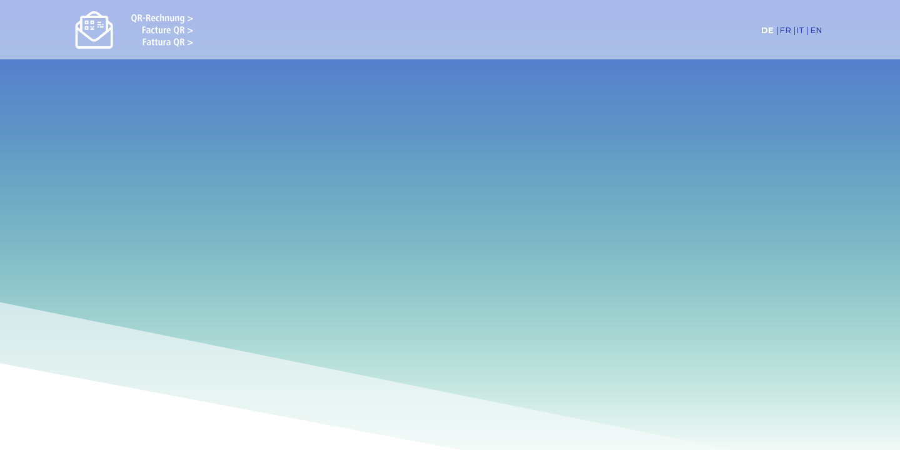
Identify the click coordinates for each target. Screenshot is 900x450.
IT (800, 31)
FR (785, 31)
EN (816, 31)
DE (767, 31)
